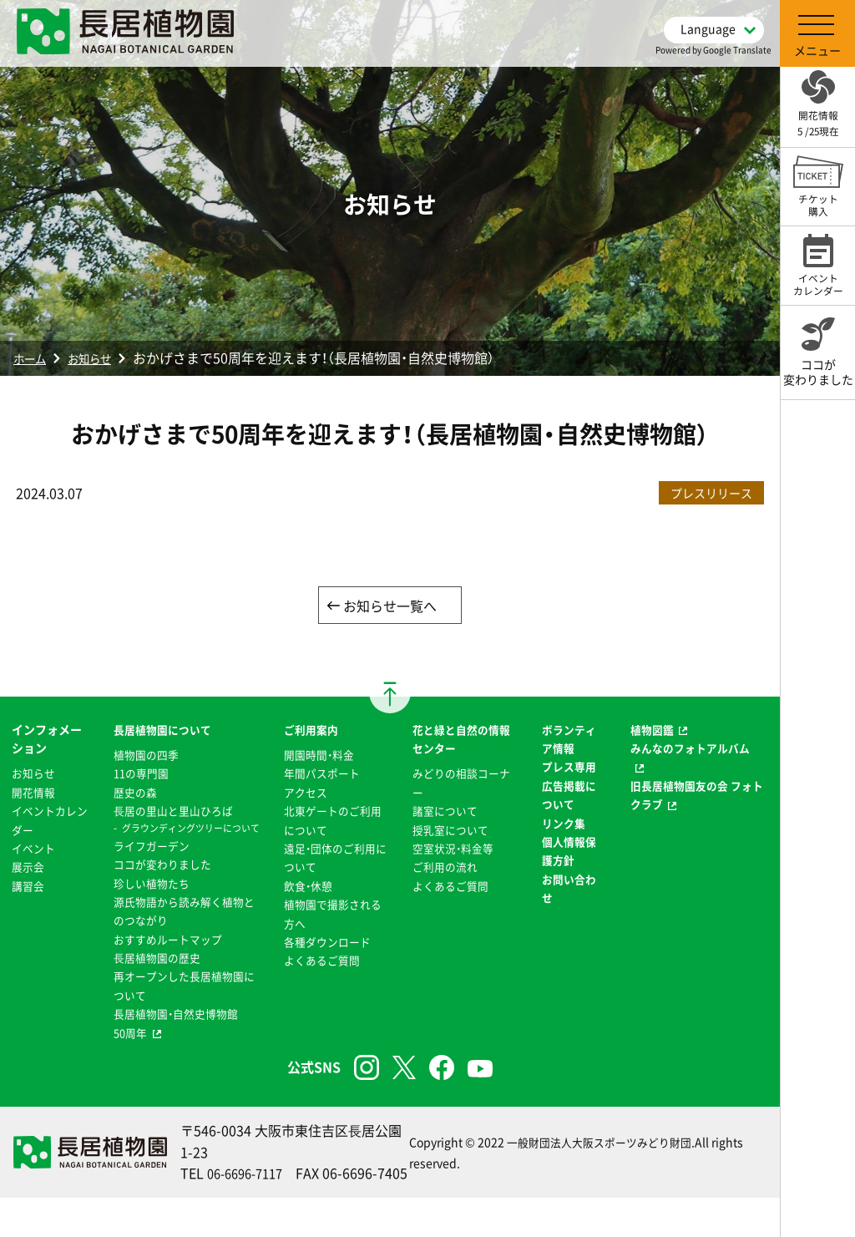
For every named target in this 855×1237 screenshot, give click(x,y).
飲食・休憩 (306, 887)
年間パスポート (321, 775)
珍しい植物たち (149, 900)
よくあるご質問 (321, 961)
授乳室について (451, 831)
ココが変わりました (161, 881)
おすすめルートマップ (167, 956)
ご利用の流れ (445, 867)
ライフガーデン (149, 862)
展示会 (29, 867)
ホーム (33, 357)
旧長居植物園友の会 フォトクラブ (695, 796)
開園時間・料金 (318, 756)
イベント (35, 849)
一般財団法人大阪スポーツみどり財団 (599, 1170)
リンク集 (563, 824)
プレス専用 (569, 768)
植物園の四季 (144, 756)
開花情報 (35, 793)
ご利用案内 (309, 730)
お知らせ (102, 357)
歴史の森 (132, 793)
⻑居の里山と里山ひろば (173, 812)
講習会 (29, 887)
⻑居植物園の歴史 (155, 974)
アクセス (303, 793)
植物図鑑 (653, 730)
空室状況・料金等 (454, 849)
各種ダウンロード (326, 943)
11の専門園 (139, 775)
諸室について (445, 812)
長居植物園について (161, 730)
